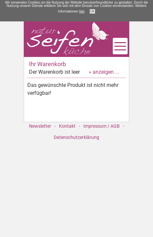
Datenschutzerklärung (76, 137)
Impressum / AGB (101, 126)
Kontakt (67, 126)
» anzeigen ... (104, 72)
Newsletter (40, 126)
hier (81, 11)
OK (92, 11)
